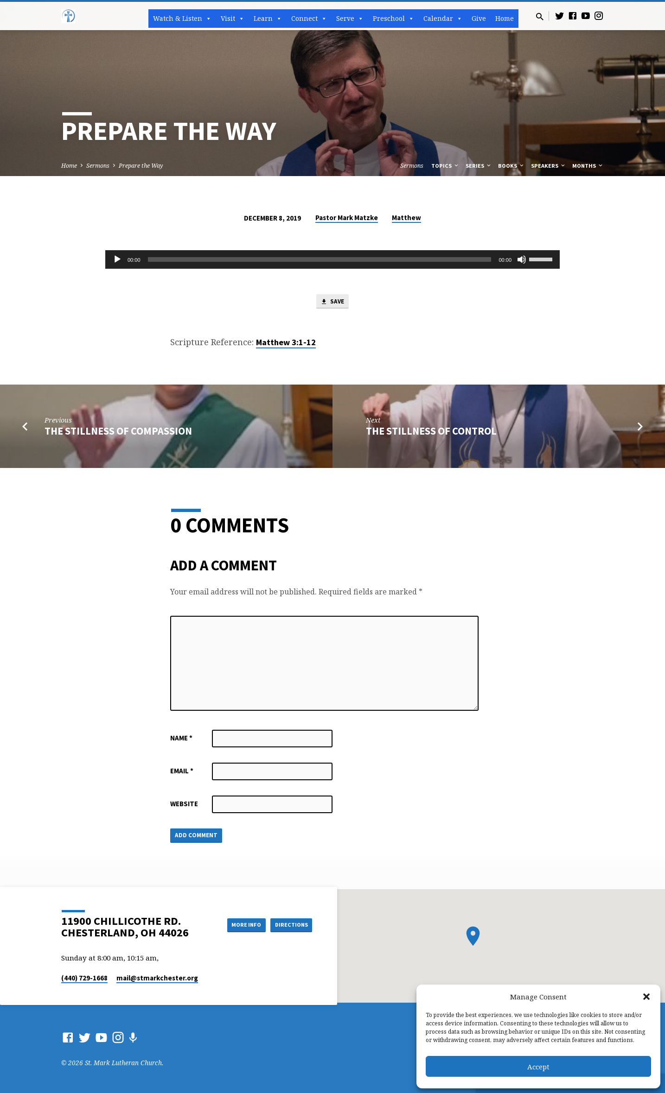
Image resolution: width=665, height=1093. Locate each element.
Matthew (406, 217)
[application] (332, 259)
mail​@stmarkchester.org (157, 977)
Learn (268, 18)
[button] (646, 996)
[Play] (117, 259)
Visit (232, 18)
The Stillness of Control (431, 432)
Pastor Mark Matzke (346, 217)
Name (181, 739)
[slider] (320, 259)
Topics (445, 165)
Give (479, 18)
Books (511, 165)
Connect (309, 18)
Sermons (97, 166)
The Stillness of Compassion (118, 432)
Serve (350, 18)
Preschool (393, 18)
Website (184, 805)
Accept (538, 1066)
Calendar (442, 18)
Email (181, 772)
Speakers (548, 165)
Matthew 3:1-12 (286, 344)
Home (504, 18)
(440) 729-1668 (84, 977)
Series (479, 165)
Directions (289, 924)
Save (332, 302)
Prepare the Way (141, 166)
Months (588, 165)
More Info (236, 924)
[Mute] (521, 259)
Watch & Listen (182, 18)
